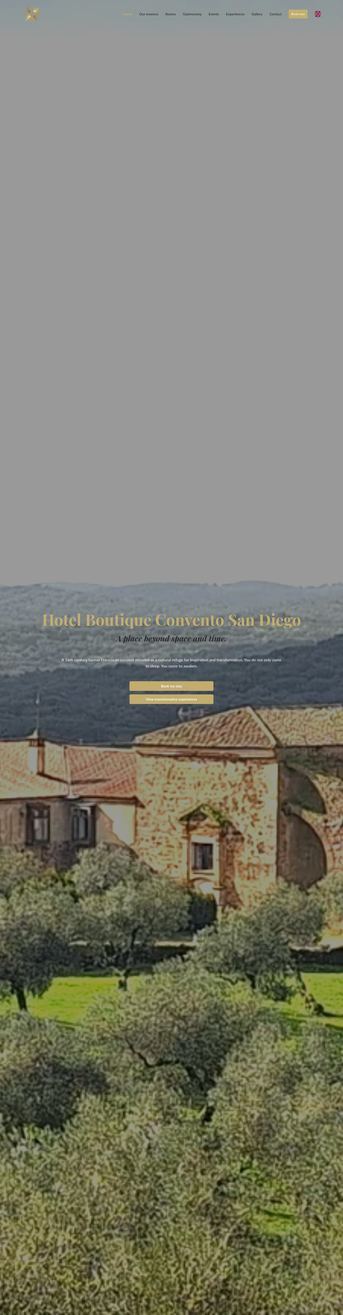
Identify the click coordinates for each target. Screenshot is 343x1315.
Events (214, 14)
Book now (298, 14)
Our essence (148, 14)
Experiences (235, 14)
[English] (318, 14)
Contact (276, 14)
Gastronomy (192, 14)
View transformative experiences (171, 699)
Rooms (170, 14)
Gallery (257, 14)
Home (127, 14)
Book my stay (171, 686)
